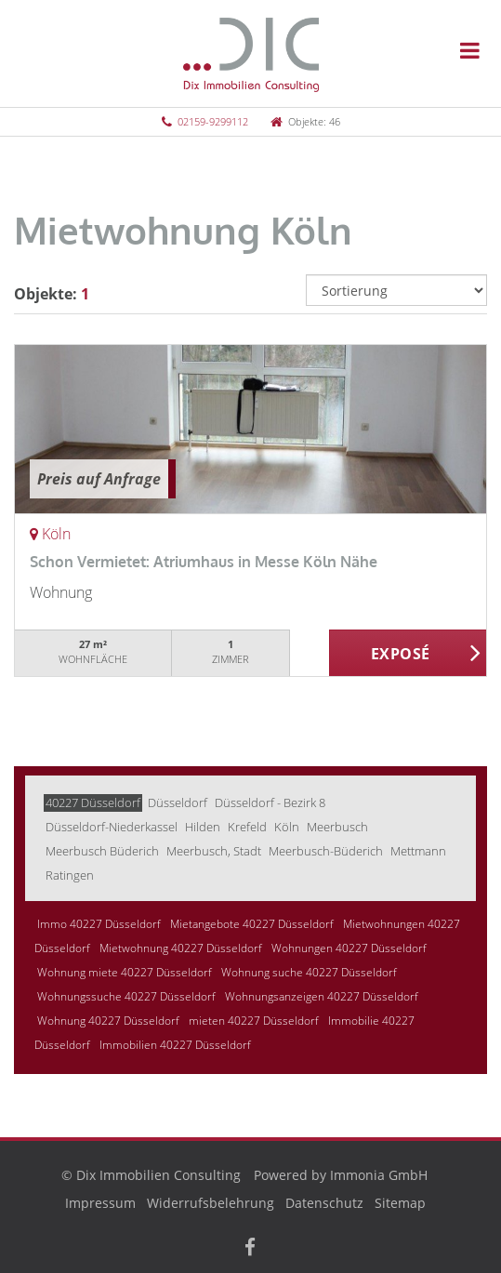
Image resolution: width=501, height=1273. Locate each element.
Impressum (100, 1203)
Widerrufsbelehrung (210, 1203)
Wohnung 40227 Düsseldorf (108, 1020)
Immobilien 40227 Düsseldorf (175, 1045)
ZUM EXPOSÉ (408, 653)
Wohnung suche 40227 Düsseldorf (309, 972)
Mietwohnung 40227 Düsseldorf (180, 948)
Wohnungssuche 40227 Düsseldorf (126, 996)
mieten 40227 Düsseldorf (254, 1020)
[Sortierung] (396, 290)
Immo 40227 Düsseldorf (99, 924)
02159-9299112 (213, 121)
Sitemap (400, 1203)
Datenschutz (324, 1203)
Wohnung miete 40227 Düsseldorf (124, 972)
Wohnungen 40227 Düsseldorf (349, 948)
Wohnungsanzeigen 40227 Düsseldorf (321, 996)
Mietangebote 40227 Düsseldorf (252, 924)
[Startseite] (251, 53)
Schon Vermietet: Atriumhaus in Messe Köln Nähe (203, 561)
